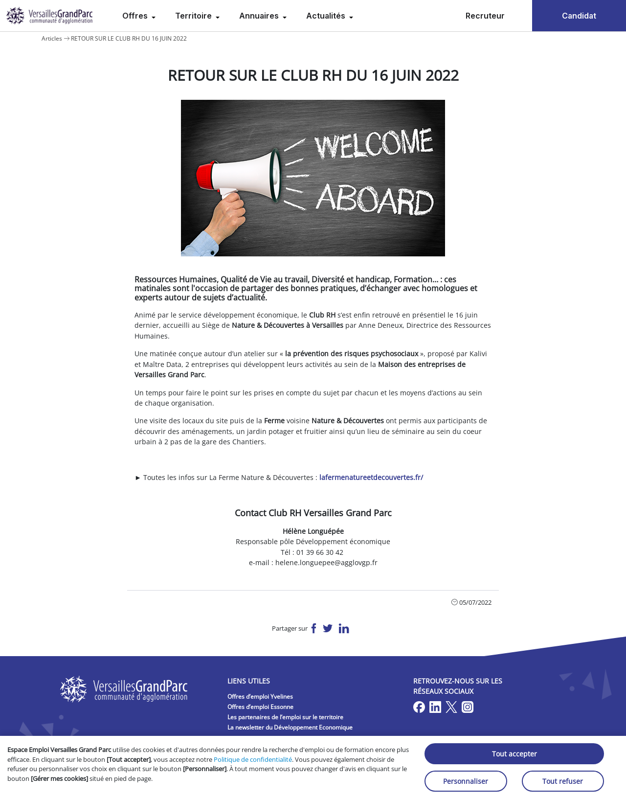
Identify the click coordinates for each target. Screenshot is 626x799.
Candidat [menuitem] (579, 16)
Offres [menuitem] (136, 16)
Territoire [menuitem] (194, 16)
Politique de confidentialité (253, 759)
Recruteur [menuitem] (485, 16)
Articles (52, 38)
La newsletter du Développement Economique (290, 727)
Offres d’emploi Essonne (260, 707)
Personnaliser (465, 781)
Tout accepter (514, 753)
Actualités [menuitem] (326, 16)
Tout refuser (562, 781)
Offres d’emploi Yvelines (260, 696)
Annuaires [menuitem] (260, 16)
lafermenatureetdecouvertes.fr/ (371, 477)
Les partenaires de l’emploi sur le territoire (285, 717)
